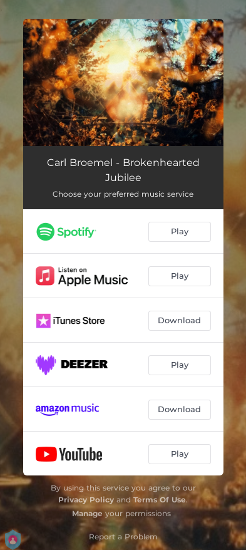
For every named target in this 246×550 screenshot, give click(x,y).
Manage (87, 513)
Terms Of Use (159, 499)
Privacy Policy (86, 499)
